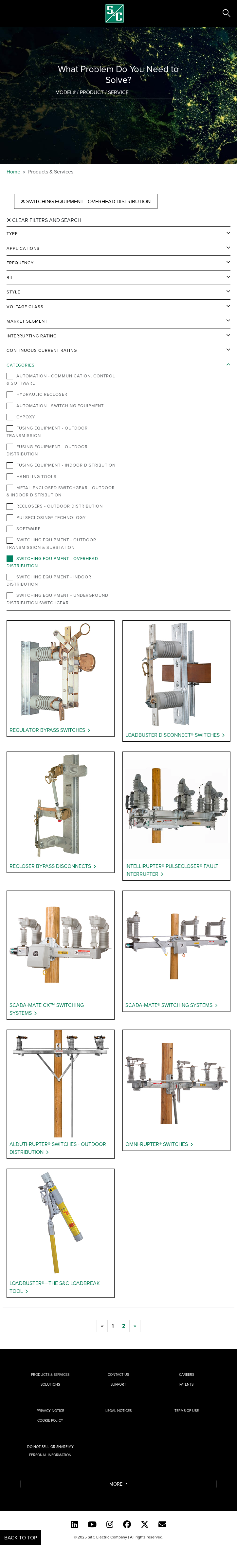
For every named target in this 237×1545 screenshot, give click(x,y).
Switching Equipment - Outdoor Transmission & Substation (51, 543)
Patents (186, 1384)
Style (13, 292)
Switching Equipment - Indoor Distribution (49, 580)
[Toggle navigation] (12, 13)
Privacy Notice (50, 1410)
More (116, 1483)
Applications (23, 248)
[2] (124, 1326)
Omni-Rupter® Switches (156, 1144)
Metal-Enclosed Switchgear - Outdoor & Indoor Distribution (61, 491)
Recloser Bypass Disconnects (50, 866)
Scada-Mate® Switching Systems (168, 1005)
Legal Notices (118, 1410)
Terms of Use (186, 1410)
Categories (21, 365)
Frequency (20, 263)
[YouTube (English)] (92, 1524)
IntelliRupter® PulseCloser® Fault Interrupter (171, 869)
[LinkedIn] (74, 1524)
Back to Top (20, 1537)
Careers (186, 1374)
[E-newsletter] (162, 1524)
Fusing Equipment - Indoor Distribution (61, 465)
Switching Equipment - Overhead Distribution (86, 201)
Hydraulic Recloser (37, 394)
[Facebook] (127, 1524)
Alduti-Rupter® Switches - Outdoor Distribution (57, 1147)
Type (12, 233)
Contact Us (118, 1374)
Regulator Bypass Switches (47, 729)
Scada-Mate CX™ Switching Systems (46, 1008)
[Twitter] (145, 1524)
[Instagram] (109, 1524)
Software (24, 529)
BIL (10, 277)
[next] (134, 1326)
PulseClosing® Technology (46, 517)
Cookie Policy (50, 1420)
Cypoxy (21, 417)
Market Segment (27, 321)
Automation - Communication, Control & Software (61, 379)
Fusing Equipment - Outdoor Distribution (47, 450)
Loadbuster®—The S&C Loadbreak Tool (54, 1286)
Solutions (50, 1384)
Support (118, 1384)
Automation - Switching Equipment (55, 406)
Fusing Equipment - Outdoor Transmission (47, 431)
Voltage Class (25, 307)
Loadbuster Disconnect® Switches (172, 734)
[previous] (102, 1326)
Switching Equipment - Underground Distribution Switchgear (57, 598)
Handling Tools (32, 476)
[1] (112, 1326)
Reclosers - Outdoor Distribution (55, 506)
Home (13, 171)
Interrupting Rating (32, 336)
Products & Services (50, 1374)
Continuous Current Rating (42, 350)
